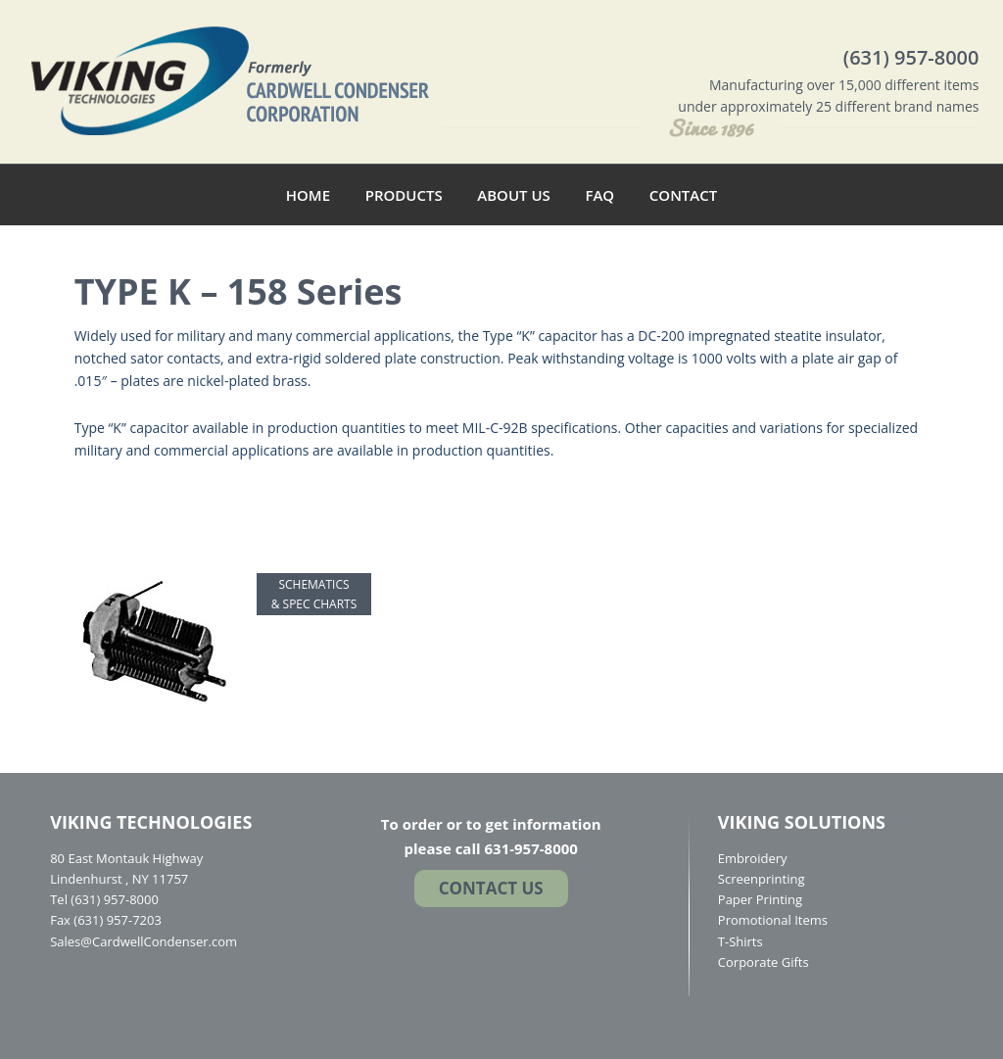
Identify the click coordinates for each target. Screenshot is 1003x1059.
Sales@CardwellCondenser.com (143, 941)
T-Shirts (740, 941)
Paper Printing (760, 899)
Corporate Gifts (763, 962)
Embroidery (753, 858)
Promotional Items (773, 920)
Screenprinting (761, 879)
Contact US (491, 888)
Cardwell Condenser (230, 79)
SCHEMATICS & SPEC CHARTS (314, 594)
